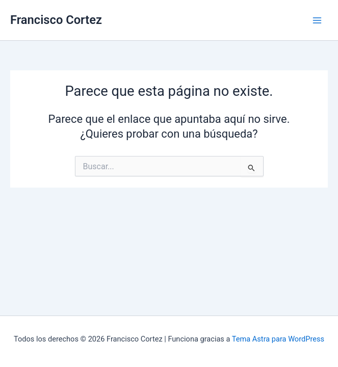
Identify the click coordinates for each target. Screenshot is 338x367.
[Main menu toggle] (317, 20)
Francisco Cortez (56, 20)
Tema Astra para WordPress (278, 339)
